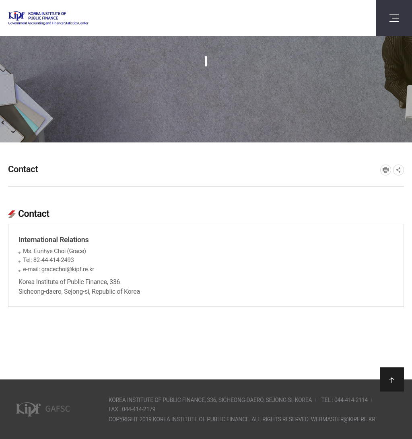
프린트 (385, 170)
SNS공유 (398, 170)
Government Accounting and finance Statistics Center (69, 18)
